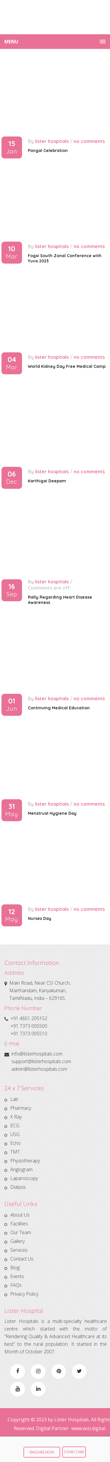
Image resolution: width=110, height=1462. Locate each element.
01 (11, 704)
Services (19, 1250)
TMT (15, 1152)
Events (17, 1276)
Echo (15, 1143)
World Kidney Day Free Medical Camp (67, 366)
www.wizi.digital (88, 1428)
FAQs (16, 1285)
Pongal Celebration (48, 150)
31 (11, 810)
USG (15, 1134)
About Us (20, 1216)
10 (11, 252)
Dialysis (18, 1187)
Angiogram (21, 1169)
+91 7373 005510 (29, 1033)
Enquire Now (42, 1452)
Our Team (20, 1232)
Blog (15, 1267)
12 (11, 915)
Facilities (19, 1223)
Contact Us (21, 1259)
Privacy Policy (24, 1294)
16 (11, 590)
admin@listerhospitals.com (39, 1069)
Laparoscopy (24, 1178)
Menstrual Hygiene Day (52, 813)
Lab (14, 1100)
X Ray (16, 1116)
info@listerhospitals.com (36, 1054)
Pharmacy (20, 1108)
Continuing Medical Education (59, 707)
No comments (89, 141)
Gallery (17, 1241)
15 (11, 147)
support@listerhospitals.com (41, 1061)
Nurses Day (39, 918)
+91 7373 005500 (29, 1026)
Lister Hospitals (52, 141)
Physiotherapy (25, 1160)
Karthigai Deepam (47, 481)
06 (11, 477)
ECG (14, 1125)
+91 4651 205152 (29, 1018)
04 (11, 363)
